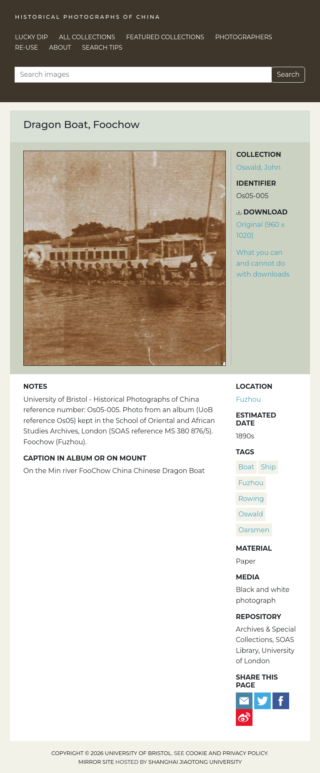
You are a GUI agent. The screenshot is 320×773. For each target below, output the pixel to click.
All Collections (87, 37)
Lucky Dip (31, 37)
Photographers (243, 37)
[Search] (143, 75)
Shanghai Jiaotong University (195, 762)
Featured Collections (165, 37)
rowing (251, 499)
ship (268, 467)
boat (246, 467)
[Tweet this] (263, 701)
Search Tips (102, 47)
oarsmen (254, 530)
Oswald (250, 514)
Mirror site (96, 762)
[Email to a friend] (245, 701)
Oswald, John (258, 167)
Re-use (26, 47)
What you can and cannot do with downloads (263, 263)
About (60, 47)
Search (288, 74)
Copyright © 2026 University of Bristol (111, 753)
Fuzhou (248, 399)
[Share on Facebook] (280, 701)
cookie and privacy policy (227, 753)
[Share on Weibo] (244, 717)
